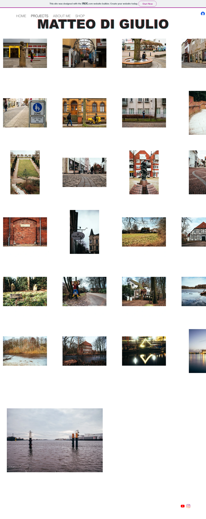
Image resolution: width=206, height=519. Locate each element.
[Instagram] (188, 506)
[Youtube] (183, 506)
